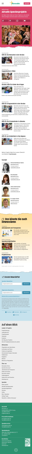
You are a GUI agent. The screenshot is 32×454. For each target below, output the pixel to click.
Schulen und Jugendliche (7, 351)
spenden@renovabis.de (15, 167)
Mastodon (15, 312)
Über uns (4, 363)
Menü (2, 3)
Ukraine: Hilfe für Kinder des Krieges (13, 84)
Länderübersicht (5, 332)
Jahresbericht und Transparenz (11, 228)
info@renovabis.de (6, 413)
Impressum (4, 443)
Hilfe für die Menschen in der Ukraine (13, 55)
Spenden (27, 3)
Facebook (8, 312)
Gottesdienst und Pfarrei (7, 349)
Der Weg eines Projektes (7, 340)
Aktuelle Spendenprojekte (7, 386)
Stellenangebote (5, 375)
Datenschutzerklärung (6, 440)
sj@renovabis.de (14, 203)
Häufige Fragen (5, 396)
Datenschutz (6, 308)
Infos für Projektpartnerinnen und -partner (11, 341)
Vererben (4, 390)
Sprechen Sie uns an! (6, 367)
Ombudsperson (5, 379)
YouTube (16, 315)
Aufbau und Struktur (6, 371)
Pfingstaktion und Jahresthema (8, 347)
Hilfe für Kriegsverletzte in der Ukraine (13, 103)
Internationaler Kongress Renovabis (9, 353)
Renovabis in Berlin (6, 373)
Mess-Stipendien (5, 394)
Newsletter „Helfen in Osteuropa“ (9, 398)
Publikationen (5, 354)
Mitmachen (5, 345)
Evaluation (4, 338)
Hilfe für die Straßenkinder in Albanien (13, 121)
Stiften (3, 392)
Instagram (23, 312)
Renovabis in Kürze (6, 366)
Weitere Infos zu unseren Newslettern (11, 296)
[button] (5, 20)
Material (3, 358)
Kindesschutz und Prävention (8, 377)
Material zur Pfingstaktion (7, 360)
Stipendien (4, 336)
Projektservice (6, 255)
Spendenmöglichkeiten (9, 241)
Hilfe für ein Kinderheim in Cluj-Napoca (13, 136)
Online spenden (5, 384)
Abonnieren (26, 283)
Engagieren (4, 356)
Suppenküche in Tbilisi (8, 71)
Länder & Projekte (7, 328)
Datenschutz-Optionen (7, 442)
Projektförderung (5, 330)
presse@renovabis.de (6, 418)
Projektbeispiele (12, 154)
